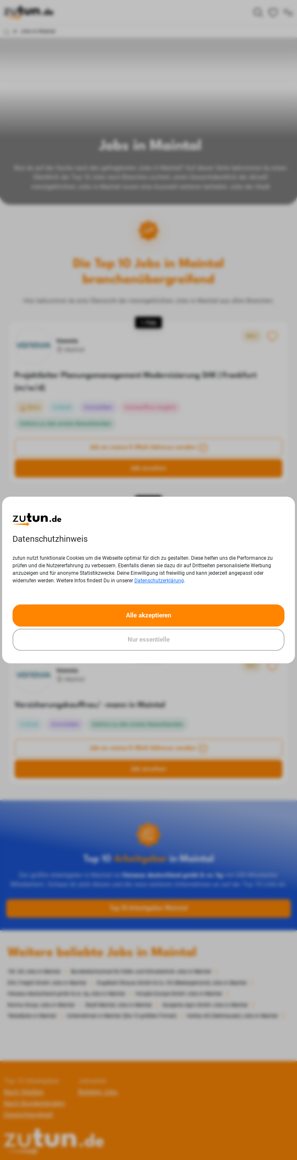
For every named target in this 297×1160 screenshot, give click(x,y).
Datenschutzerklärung (159, 581)
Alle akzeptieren (148, 615)
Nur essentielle (149, 639)
